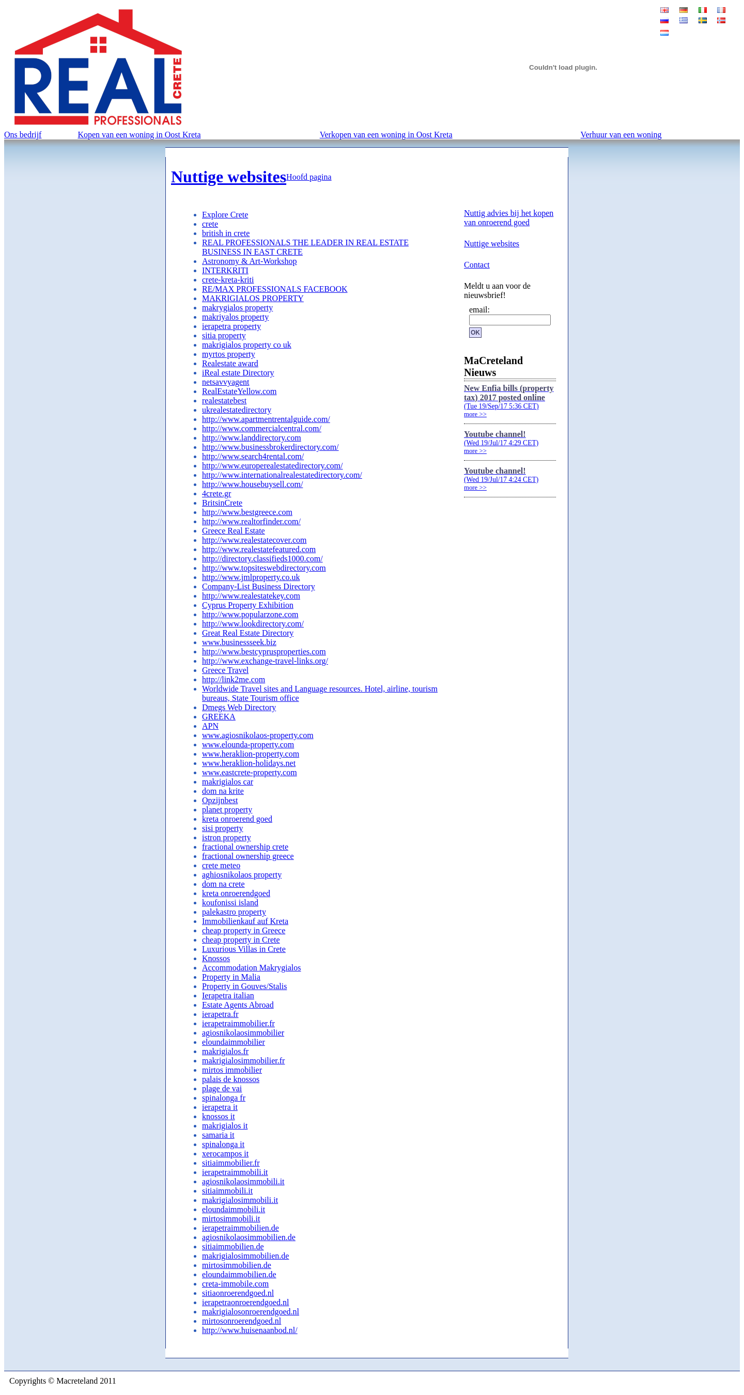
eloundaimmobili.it (233, 1209)
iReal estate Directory (238, 372)
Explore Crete (225, 214)
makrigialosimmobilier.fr (243, 1060)
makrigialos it (224, 1125)
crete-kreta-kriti (228, 279)
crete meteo (221, 865)
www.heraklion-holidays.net (249, 763)
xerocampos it (225, 1153)
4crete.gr (216, 493)
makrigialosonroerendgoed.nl (250, 1311)
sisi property (222, 828)
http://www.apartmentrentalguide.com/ (266, 419)
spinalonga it (223, 1144)
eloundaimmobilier (233, 1042)
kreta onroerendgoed (236, 893)
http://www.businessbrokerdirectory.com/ (270, 447)
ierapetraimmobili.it (235, 1172)
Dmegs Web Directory (239, 707)
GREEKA (219, 716)
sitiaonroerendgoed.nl (238, 1293)
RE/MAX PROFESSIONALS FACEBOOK (275, 289)
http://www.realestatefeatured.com (259, 549)
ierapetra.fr (220, 1014)
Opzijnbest (220, 800)
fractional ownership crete (245, 846)
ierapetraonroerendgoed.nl (245, 1302)
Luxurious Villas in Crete (244, 949)
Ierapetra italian (228, 995)
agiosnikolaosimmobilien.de (249, 1237)
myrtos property (228, 354)
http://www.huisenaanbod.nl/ (250, 1330)
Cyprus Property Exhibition (247, 605)
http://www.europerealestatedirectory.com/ (272, 465)
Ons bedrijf (22, 134)
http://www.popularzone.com (250, 614)
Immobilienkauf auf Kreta (245, 921)
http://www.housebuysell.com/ (252, 484)
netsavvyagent (226, 382)
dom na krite (223, 791)
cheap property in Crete (241, 939)
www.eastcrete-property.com (249, 772)
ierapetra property (231, 326)
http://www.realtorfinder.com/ (251, 521)
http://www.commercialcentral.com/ (261, 428)
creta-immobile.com (235, 1283)
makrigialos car (227, 781)
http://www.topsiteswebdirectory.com (264, 567)
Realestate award (230, 363)
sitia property (224, 335)
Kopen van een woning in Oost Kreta (139, 134)
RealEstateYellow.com (239, 391)
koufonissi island (230, 902)
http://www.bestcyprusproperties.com (264, 651)
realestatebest (224, 400)
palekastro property (234, 911)
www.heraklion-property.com (250, 753)
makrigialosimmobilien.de (245, 1255)
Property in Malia (231, 977)
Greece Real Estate (233, 530)
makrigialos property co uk (246, 344)
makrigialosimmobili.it (240, 1200)
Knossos (216, 958)
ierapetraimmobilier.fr (238, 1023)
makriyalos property (235, 316)
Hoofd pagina (309, 177)
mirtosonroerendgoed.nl (241, 1320)
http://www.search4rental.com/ (253, 456)
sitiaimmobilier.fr (231, 1162)
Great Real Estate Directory (247, 633)
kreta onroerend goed (237, 818)
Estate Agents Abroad (238, 1004)
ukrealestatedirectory (236, 409)
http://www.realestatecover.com (254, 540)
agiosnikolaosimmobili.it (243, 1181)
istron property (226, 837)
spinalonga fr (223, 1097)
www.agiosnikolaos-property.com (258, 735)
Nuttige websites (228, 176)
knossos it (218, 1116)
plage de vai (222, 1088)
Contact (477, 264)
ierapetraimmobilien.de (240, 1228)
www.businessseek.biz (239, 642)
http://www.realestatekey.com (251, 595)
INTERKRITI (225, 270)
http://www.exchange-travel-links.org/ (265, 660)
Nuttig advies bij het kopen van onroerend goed (508, 218)
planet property (227, 809)
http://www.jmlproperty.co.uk (251, 577)
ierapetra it (220, 1107)
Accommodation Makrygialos (251, 967)
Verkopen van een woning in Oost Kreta (386, 134)
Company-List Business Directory (258, 586)
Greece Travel (225, 670)
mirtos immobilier (232, 1069)
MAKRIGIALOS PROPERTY (253, 298)
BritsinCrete (222, 502)
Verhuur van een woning (621, 134)
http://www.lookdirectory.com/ (253, 623)
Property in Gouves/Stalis (244, 986)
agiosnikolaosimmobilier (243, 1032)
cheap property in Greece (243, 930)
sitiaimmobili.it (227, 1190)
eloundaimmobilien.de (239, 1274)
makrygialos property (237, 307)
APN (210, 726)
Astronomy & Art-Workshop (249, 261)
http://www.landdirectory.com (251, 437)
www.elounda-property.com (248, 744)
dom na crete (223, 884)
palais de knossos (230, 1079)
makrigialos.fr (225, 1051)
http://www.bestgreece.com (247, 512)
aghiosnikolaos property (242, 874)
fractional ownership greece (248, 856)
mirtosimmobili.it (231, 1218)
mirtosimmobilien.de (236, 1265)
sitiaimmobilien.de (233, 1246)
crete (210, 224)
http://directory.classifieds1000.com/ (262, 558)
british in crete (226, 233)
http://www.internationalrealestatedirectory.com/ (282, 475)
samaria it (218, 1135)
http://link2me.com (233, 679)
